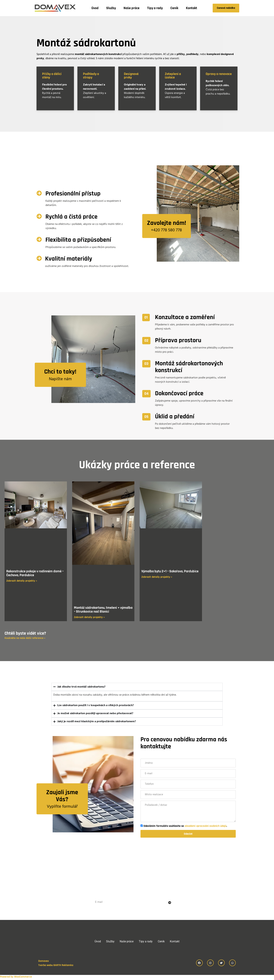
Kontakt (191, 8)
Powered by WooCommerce (16, 977)
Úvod (95, 8)
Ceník (174, 8)
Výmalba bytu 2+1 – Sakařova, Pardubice (170, 571)
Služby (111, 8)
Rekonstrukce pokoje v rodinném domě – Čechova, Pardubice (35, 573)
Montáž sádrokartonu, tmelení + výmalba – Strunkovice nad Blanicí (103, 609)
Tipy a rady (155, 8)
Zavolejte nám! (166, 223)
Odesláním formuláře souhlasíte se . (185, 826)
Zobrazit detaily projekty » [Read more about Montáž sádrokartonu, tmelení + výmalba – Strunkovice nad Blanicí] (89, 617)
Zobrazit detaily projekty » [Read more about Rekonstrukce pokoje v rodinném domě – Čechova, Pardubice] (21, 581)
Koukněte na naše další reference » (25, 638)
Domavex (43, 962)
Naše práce (131, 8)
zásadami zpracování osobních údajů (205, 826)
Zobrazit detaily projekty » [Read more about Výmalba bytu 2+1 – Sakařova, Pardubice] (156, 577)
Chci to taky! (60, 372)
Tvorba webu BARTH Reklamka (55, 966)
